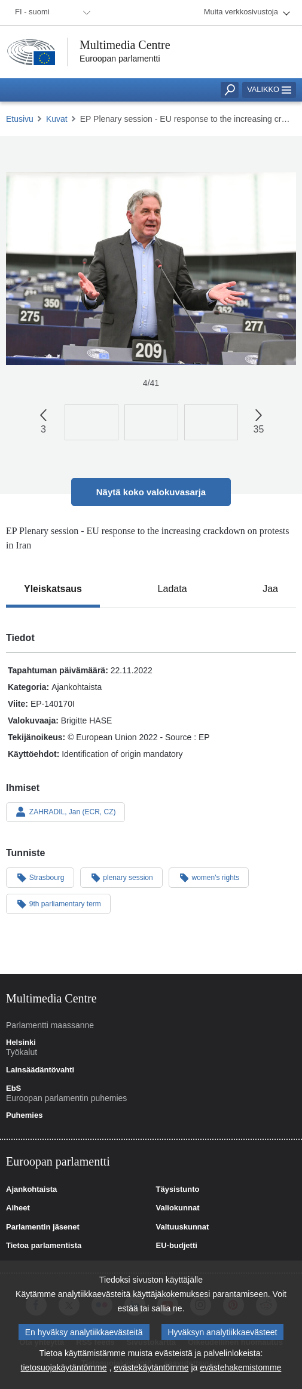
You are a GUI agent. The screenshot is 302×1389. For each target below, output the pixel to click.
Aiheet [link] (18, 1208)
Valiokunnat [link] (178, 1208)
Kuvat (57, 119)
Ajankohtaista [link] (31, 1189)
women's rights (208, 877)
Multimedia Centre (125, 44)
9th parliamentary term (58, 903)
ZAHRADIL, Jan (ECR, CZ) (65, 812)
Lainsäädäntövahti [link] (40, 1070)
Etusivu (19, 119)
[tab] (53, 589)
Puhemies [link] (24, 1115)
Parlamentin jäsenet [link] (43, 1227)
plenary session (121, 877)
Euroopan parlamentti (120, 58)
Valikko (269, 89)
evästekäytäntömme (151, 1370)
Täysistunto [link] (178, 1189)
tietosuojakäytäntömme (64, 1370)
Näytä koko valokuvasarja (151, 492)
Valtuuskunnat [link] (182, 1227)
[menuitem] (51, 12)
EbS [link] (13, 1088)
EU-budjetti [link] (176, 1245)
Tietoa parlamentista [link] (43, 1245)
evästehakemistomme (240, 1370)
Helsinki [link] (21, 1042)
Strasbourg (40, 877)
